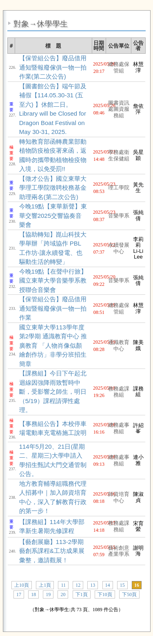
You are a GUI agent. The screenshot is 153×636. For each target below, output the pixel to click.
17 (18, 594)
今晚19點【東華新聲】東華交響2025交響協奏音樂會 (53, 215)
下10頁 (105, 594)
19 (48, 594)
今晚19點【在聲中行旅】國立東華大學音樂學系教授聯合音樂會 (53, 280)
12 (77, 585)
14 (107, 585)
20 (62, 594)
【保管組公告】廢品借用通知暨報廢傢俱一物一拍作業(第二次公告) (52, 67)
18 (33, 594)
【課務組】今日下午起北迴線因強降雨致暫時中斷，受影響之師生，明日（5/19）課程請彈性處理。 (52, 391)
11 (63, 585)
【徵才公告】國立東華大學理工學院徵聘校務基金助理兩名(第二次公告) (52, 187)
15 (122, 585)
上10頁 (21, 585)
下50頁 (129, 594)
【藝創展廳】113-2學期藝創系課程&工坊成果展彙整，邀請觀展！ (51, 551)
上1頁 (45, 585)
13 (92, 585)
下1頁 (81, 594)
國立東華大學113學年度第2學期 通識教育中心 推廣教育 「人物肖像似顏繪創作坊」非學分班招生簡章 (53, 345)
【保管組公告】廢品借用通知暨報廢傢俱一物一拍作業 (52, 308)
